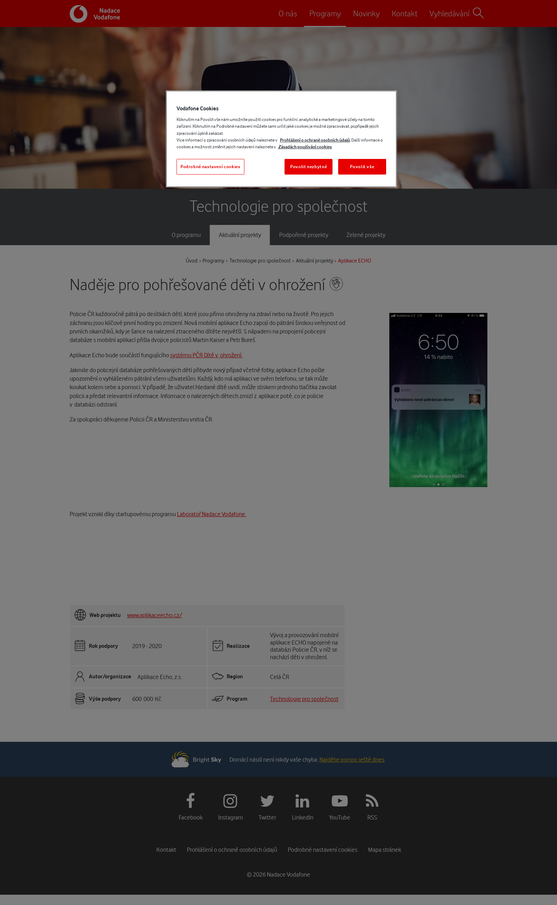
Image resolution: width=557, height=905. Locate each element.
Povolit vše (362, 166)
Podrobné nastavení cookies (210, 166)
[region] (281, 138)
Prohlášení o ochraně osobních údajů (315, 140)
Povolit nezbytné (308, 166)
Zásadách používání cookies (305, 146)
